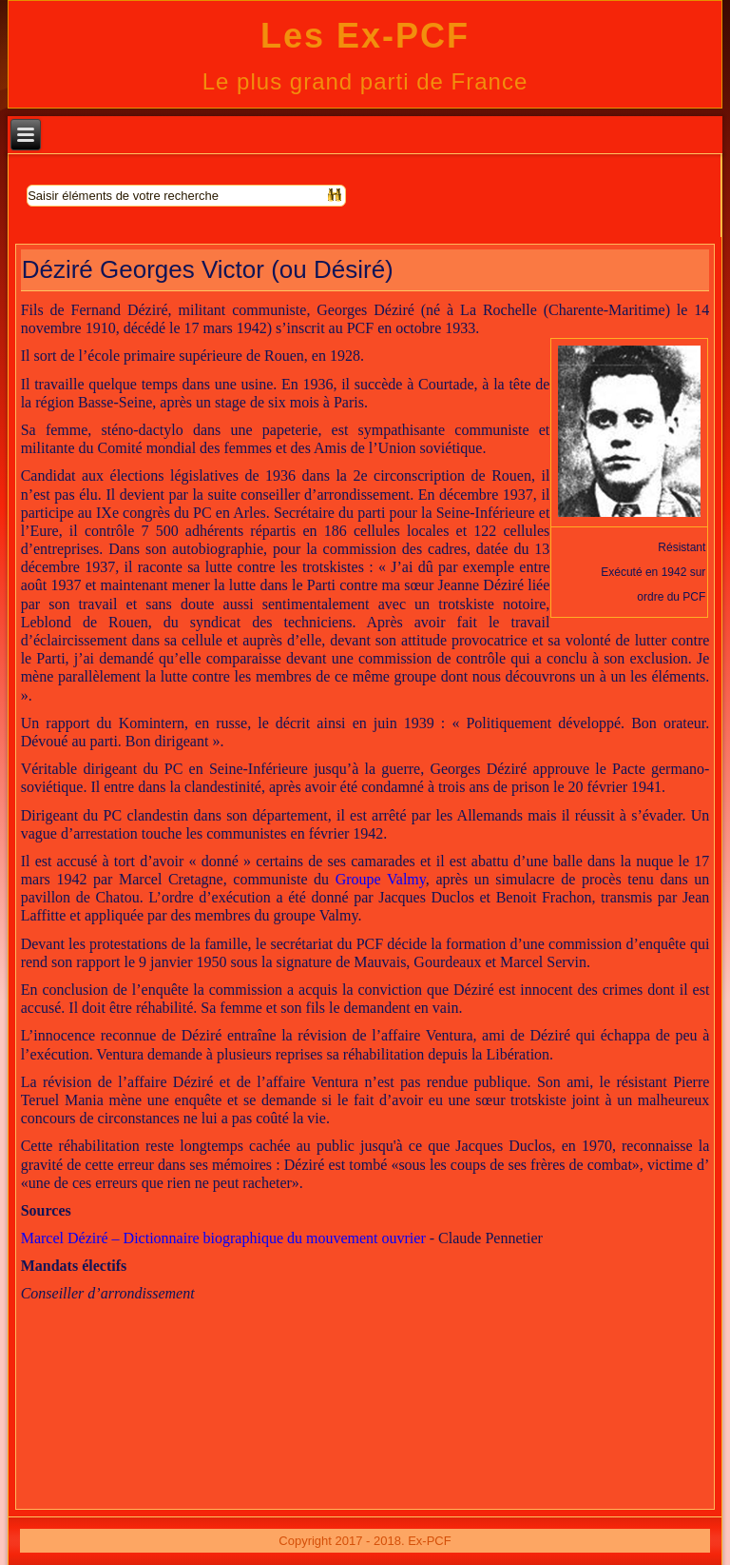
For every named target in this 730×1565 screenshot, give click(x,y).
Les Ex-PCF (365, 35)
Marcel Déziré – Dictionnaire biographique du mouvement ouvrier (223, 1238)
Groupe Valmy (381, 879)
